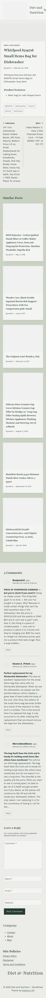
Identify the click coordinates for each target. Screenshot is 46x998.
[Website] (23, 902)
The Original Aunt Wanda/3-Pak (22, 356)
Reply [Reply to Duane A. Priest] (8, 730)
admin (8, 68)
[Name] (23, 878)
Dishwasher (20, 106)
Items (32, 106)
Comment (11, 843)
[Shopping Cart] (45, 10)
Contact (11, 932)
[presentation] (23, 216)
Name (9, 879)
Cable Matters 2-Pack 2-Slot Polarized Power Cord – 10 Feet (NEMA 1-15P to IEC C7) (34, 134)
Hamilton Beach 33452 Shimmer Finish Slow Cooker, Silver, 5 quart (22, 478)
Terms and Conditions (14, 964)
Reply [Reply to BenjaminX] (8, 650)
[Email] (23, 890)
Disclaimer (8, 960)
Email (9, 891)
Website (9, 902)
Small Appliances (12, 45)
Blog (9, 940)
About (10, 936)
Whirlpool (18, 111)
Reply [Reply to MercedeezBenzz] (8, 813)
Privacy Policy (10, 956)
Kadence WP (28, 990)
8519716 (8, 106)
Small (8, 111)
